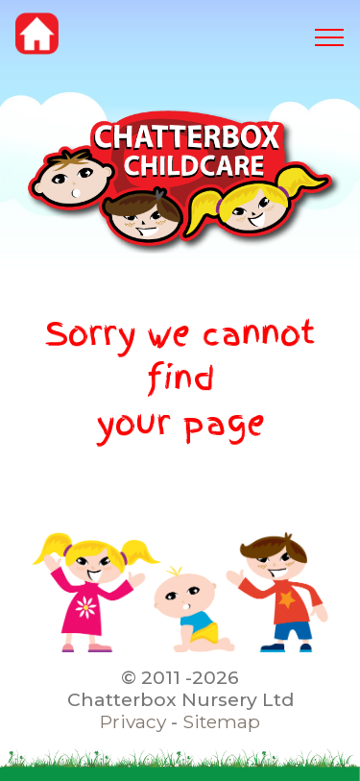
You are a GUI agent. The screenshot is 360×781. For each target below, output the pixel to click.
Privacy (133, 721)
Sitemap (221, 721)
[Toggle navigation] (330, 37)
